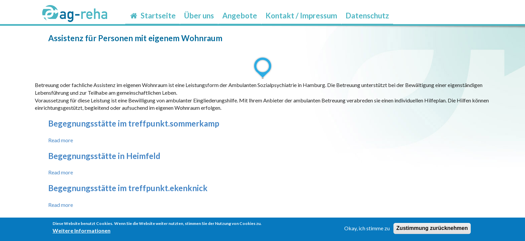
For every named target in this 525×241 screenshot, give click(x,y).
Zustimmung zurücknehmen (432, 230)
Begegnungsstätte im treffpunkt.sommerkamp (133, 123)
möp (397, 11)
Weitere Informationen (81, 232)
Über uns (199, 15)
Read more (60, 140)
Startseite (152, 15)
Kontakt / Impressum (301, 15)
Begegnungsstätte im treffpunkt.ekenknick (128, 188)
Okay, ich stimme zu (367, 230)
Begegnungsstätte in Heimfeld (104, 156)
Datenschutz (367, 15)
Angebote (239, 15)
